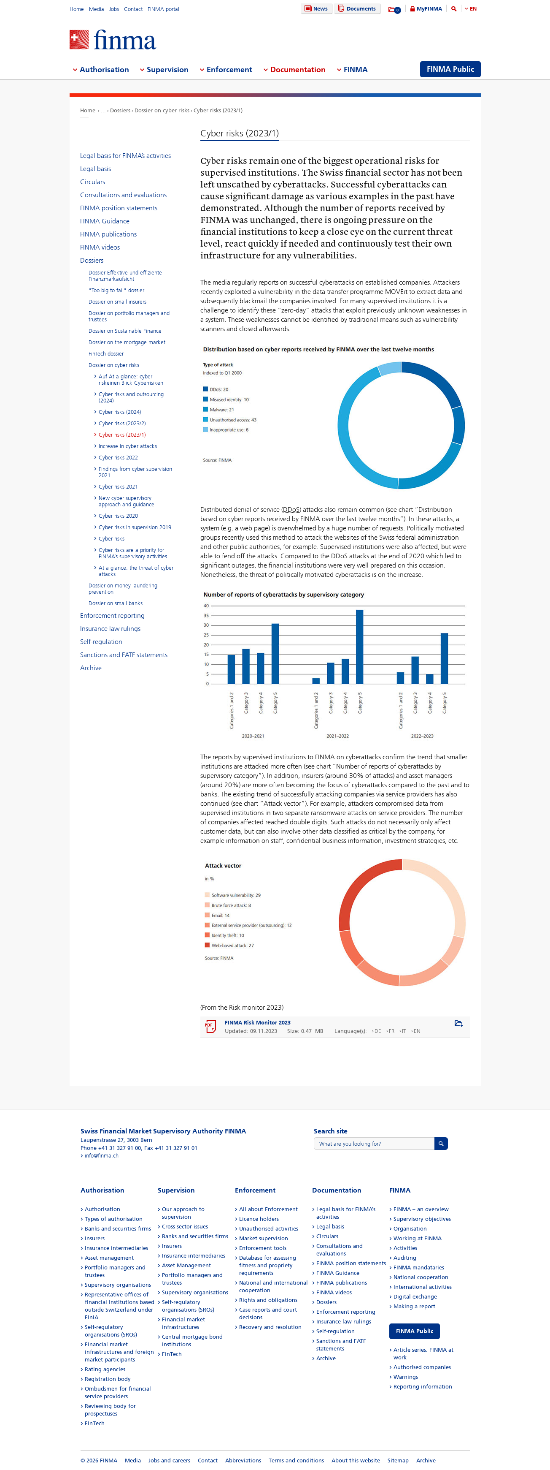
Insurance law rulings (110, 629)
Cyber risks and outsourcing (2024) (131, 397)
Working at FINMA (418, 1238)
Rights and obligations (268, 1300)
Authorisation (102, 1209)
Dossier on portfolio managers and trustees (129, 316)
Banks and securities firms (118, 1228)
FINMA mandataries (419, 1267)
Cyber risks (111, 538)
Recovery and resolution (270, 1327)
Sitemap (398, 1460)
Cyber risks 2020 (118, 516)
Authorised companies (422, 1367)
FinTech (95, 1423)
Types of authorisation (114, 1219)
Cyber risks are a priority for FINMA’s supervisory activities (133, 553)
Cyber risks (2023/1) (218, 110)
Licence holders (259, 1219)
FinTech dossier (106, 354)
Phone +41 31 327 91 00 (111, 1148)
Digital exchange (415, 1296)
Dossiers (120, 110)
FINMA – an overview (421, 1209)
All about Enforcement (268, 1209)
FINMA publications (108, 234)
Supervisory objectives (422, 1219)
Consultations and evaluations (123, 195)
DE (378, 1031)
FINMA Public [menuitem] (450, 69)
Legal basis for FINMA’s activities (125, 156)
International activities (423, 1287)
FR (391, 1031)
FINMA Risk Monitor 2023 (258, 1022)
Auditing (405, 1258)
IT (404, 1031)
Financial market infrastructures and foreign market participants (119, 1352)
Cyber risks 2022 (118, 457)
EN (473, 8)
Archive (91, 668)
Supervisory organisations (118, 1285)
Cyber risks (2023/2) (122, 423)
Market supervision (263, 1238)
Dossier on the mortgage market (127, 342)
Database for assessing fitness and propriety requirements (267, 1265)
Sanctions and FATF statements (123, 655)
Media (96, 9)
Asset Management (186, 1265)
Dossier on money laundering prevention (123, 588)
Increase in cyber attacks (128, 446)
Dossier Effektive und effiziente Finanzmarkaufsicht (125, 275)
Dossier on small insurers (117, 302)
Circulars (92, 182)
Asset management (109, 1258)
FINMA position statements (118, 208)
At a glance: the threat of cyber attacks (136, 571)
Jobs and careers (169, 1460)
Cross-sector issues (185, 1226)
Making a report (414, 1306)
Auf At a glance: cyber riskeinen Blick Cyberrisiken (131, 379)
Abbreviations (243, 1460)
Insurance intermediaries (116, 1248)
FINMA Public (414, 1331)
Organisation (410, 1228)
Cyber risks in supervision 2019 (135, 527)
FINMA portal (163, 9)
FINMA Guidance (104, 221)
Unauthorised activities (268, 1228)
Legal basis (95, 169)
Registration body (108, 1379)
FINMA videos (100, 247)
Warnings (406, 1377)
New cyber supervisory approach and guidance (126, 501)
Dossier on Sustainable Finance (125, 331)
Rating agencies (105, 1369)
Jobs (114, 9)
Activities (405, 1248)
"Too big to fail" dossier (116, 290)
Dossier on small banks (116, 603)
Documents (356, 8)
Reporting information (423, 1386)
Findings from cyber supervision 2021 (135, 472)
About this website (356, 1460)
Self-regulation (101, 642)
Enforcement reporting (112, 615)
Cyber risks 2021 (118, 487)
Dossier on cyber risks (162, 110)
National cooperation (421, 1277)
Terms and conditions (296, 1460)
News (315, 8)
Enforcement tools (262, 1248)
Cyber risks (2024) (120, 412)
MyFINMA (429, 8)
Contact (133, 9)
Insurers (95, 1238)
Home (77, 9)
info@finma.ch (102, 1155)
